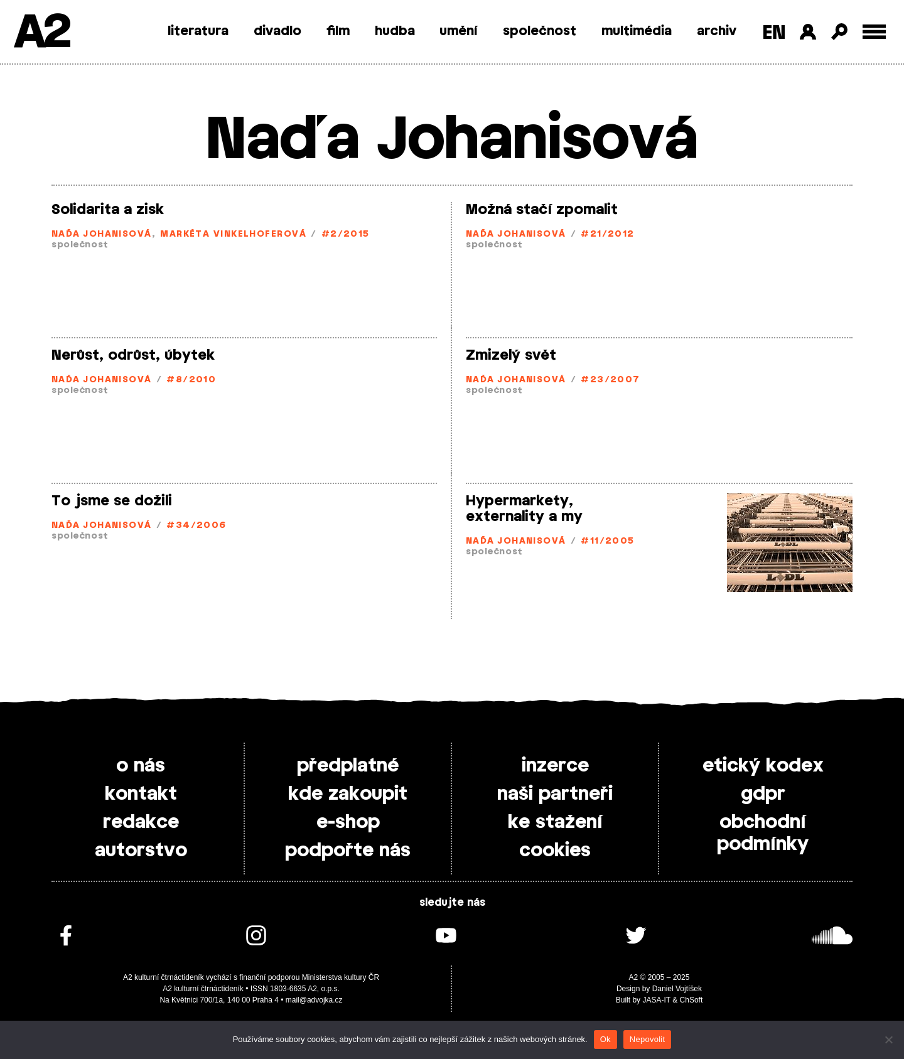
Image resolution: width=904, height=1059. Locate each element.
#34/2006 (196, 525)
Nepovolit (647, 1039)
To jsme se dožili (111, 501)
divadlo (277, 31)
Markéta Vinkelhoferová (233, 234)
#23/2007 (610, 380)
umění (458, 31)
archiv (716, 31)
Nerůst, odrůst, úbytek (133, 355)
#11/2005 (608, 541)
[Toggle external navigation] (874, 31)
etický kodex (763, 766)
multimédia (636, 31)
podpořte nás (348, 851)
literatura (198, 31)
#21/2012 (608, 234)
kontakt (141, 794)
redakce (141, 822)
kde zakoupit (347, 794)
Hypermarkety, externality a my (524, 508)
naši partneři (555, 794)
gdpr (763, 794)
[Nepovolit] (888, 1039)
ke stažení (555, 822)
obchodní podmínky (763, 833)
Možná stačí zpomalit (542, 209)
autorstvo (141, 851)
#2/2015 (345, 234)
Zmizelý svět (511, 355)
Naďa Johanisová (101, 234)
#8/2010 (191, 380)
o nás (140, 766)
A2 (41, 33)
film (338, 31)
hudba (395, 31)
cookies (555, 851)
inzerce (555, 766)
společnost (539, 31)
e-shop (348, 822)
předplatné (348, 766)
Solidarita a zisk (107, 209)
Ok (605, 1039)
